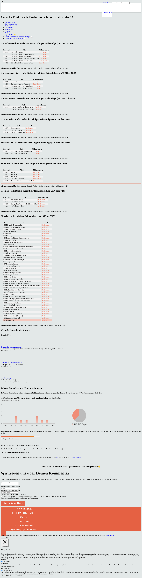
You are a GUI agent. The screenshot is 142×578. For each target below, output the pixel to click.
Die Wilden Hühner (11, 22)
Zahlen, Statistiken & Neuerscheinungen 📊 (19, 36)
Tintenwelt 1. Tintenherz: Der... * (11, 362)
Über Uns (24, 518)
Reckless (7, 33)
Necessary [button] (4, 560)
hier (57, 457)
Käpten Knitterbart (11, 26)
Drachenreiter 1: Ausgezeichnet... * (12, 347)
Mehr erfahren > (111, 536)
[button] (105, 2)
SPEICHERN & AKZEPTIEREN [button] (11, 576)
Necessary (6, 562)
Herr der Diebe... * (7, 378)
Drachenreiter (9, 27)
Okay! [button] (7, 538)
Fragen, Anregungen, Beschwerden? (24, 530)
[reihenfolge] (57, 26)
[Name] (9, 489)
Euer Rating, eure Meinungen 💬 (15, 38)
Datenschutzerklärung (24, 526)
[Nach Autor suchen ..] (121, 3)
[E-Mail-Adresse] (9, 493)
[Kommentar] (11, 484)
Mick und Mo (9, 29)
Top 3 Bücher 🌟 (10, 35)
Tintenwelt (8, 31)
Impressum (24, 522)
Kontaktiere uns (76, 457)
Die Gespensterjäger (11, 24)
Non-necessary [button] (5, 569)
